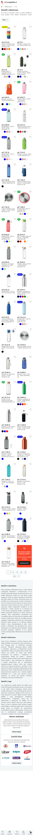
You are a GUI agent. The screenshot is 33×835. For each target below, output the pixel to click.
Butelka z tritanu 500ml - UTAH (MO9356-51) (24, 154)
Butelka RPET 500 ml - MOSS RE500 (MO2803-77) (8, 128)
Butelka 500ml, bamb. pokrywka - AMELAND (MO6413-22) (8, 565)
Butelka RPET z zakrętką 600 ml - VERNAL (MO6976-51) (8, 73)
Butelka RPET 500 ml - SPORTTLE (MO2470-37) (8, 348)
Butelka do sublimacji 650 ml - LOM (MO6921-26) (23, 483)
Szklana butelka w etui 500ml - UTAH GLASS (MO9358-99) (8, 45)
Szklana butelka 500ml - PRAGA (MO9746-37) (8, 182)
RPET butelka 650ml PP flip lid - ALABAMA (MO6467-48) (24, 238)
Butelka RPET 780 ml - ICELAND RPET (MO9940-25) (8, 238)
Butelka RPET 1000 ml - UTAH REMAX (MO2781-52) (24, 320)
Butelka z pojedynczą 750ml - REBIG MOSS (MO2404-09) (23, 400)
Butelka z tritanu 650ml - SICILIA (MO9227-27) (9, 509)
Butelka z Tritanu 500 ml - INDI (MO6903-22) (24, 44)
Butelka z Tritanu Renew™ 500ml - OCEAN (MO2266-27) (8, 455)
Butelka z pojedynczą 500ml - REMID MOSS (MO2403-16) (23, 293)
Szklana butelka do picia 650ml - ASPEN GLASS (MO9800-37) (8, 320)
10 (15, 576)
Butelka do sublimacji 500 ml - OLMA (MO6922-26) (8, 375)
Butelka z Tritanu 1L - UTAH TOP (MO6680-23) (8, 483)
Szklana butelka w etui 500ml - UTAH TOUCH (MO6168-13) (8, 210)
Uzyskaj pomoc (24, 563)
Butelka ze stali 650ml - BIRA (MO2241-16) (9, 427)
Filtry (5, 20)
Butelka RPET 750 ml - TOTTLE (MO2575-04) (8, 292)
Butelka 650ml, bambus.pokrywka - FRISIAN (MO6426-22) (8, 400)
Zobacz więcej (16, 731)
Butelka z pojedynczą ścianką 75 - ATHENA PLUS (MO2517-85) (23, 537)
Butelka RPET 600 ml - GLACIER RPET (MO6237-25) (24, 210)
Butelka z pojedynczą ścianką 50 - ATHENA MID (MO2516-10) (23, 455)
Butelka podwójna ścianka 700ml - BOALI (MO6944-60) (24, 73)
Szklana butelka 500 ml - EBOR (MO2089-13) (24, 127)
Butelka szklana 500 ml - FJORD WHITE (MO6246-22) (24, 265)
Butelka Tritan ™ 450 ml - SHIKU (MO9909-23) (23, 375)
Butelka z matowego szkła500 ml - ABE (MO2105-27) (8, 265)
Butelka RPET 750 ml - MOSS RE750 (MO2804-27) (8, 155)
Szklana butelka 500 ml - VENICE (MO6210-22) (24, 347)
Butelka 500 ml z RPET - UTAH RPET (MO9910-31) (24, 100)
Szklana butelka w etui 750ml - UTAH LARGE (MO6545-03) (24, 428)
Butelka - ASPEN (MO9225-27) (22, 509)
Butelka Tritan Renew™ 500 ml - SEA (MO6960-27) (9, 537)
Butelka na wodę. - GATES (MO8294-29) (8, 99)
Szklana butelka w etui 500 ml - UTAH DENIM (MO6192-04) (24, 183)
